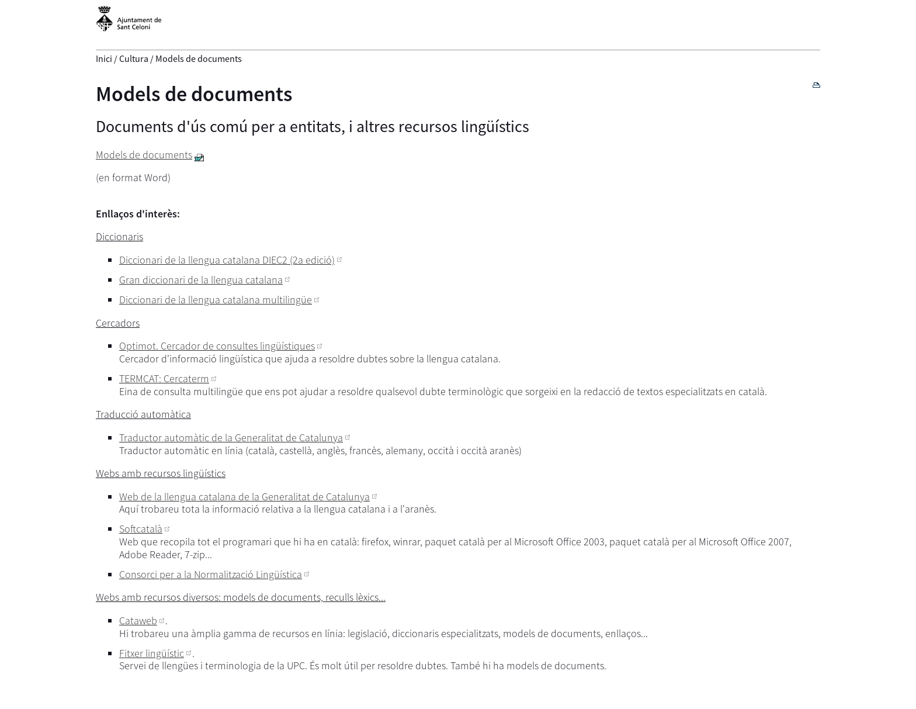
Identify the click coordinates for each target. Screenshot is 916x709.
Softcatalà (140, 528)
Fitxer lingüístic (151, 653)
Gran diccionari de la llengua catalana (201, 279)
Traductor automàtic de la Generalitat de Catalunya (231, 437)
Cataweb (138, 620)
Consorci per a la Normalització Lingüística (210, 574)
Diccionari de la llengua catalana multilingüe (215, 299)
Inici (104, 58)
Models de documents (194, 94)
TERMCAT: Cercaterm (164, 378)
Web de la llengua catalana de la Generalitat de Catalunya (244, 496)
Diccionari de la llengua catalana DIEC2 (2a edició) (227, 260)
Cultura (133, 58)
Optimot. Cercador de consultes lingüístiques (217, 345)
